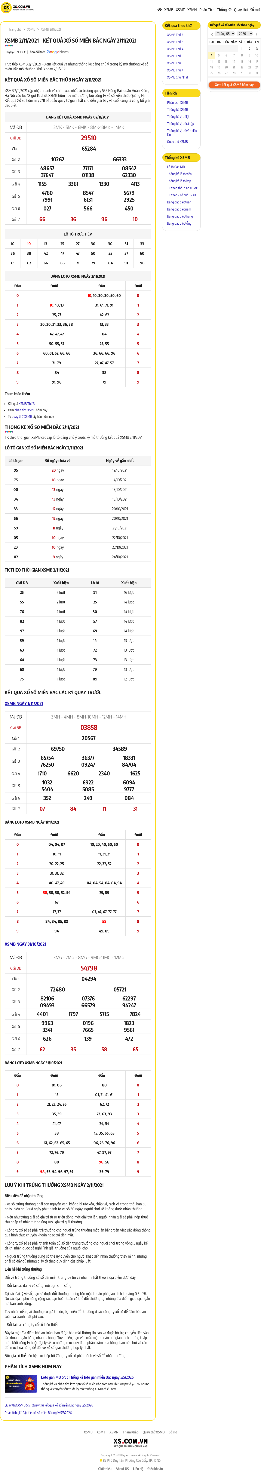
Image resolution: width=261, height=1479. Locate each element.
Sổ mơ (255, 9)
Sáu (242, 42)
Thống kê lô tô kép (179, 181)
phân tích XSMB (25, 410)
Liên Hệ (138, 1469)
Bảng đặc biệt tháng (180, 216)
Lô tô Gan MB (176, 167)
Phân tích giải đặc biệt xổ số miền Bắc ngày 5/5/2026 (38, 1413)
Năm (234, 42)
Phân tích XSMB (177, 102)
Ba (219, 42)
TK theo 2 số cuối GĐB (181, 195)
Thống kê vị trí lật (178, 116)
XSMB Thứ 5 (175, 56)
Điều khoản (155, 1469)
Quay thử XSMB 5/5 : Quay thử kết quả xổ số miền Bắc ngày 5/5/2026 (49, 1405)
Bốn (226, 42)
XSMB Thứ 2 (175, 35)
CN (257, 42)
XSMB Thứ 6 (175, 63)
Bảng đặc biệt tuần (179, 202)
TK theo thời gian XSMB (182, 188)
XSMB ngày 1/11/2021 (24, 703)
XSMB (168, 9)
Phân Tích (206, 9)
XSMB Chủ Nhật (177, 77)
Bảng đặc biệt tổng (179, 223)
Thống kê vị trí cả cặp (180, 124)
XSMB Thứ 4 (175, 49)
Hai (211, 42)
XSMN (192, 9)
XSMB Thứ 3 (27, 404)
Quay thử (241, 9)
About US (122, 1469)
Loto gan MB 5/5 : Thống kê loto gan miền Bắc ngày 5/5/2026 (87, 1377)
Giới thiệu (104, 1469)
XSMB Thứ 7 (175, 70)
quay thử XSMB (22, 416)
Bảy (249, 42)
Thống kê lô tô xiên (179, 174)
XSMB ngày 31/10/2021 (25, 944)
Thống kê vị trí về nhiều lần (182, 133)
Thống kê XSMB (177, 109)
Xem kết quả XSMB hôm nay (234, 85)
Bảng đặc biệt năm (179, 209)
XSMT (180, 9)
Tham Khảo (130, 1432)
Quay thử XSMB (177, 141)
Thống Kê (224, 9)
